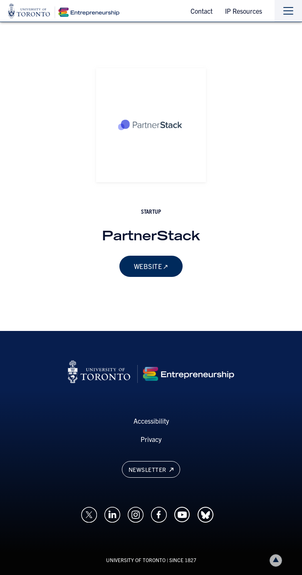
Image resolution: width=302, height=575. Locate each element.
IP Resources (243, 11)
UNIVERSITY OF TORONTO (136, 560)
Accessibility (151, 421)
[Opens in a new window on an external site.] (89, 514)
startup (151, 211)
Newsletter (151, 469)
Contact (202, 11)
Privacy (151, 439)
